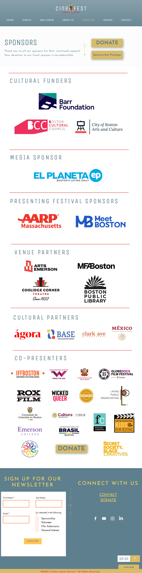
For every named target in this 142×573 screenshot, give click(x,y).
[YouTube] (104, 518)
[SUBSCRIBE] (128, 567)
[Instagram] (112, 518)
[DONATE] (107, 43)
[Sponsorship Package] (107, 55)
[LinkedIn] (121, 518)
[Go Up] (123, 558)
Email (5, 514)
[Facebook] (95, 518)
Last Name (40, 498)
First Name (8, 498)
